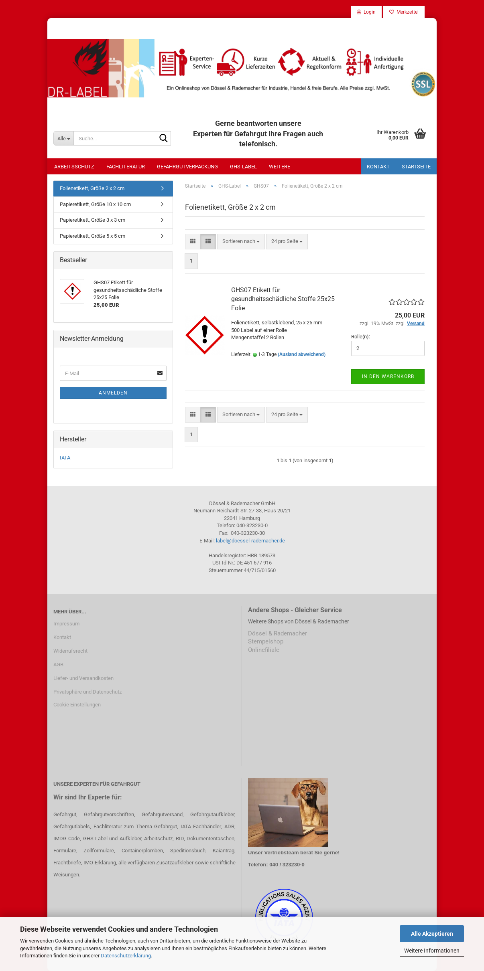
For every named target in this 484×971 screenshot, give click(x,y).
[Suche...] (63, 138)
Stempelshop (265, 641)
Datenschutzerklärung (126, 956)
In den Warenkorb (388, 376)
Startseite (416, 167)
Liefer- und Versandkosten (83, 678)
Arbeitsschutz (74, 167)
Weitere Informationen (432, 950)
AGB (58, 664)
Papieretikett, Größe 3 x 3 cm (92, 220)
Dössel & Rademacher (277, 633)
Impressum (66, 624)
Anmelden (113, 393)
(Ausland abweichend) (301, 354)
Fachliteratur (125, 167)
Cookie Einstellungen (77, 705)
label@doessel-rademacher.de (250, 541)
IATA (65, 458)
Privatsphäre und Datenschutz (87, 692)
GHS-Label (243, 167)
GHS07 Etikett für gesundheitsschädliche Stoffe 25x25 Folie (283, 299)
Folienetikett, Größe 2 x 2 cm (92, 188)
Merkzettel (404, 12)
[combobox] (241, 241)
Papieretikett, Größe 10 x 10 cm (95, 204)
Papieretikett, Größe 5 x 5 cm (92, 236)
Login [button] (366, 12)
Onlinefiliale (263, 649)
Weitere (279, 167)
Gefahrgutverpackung (187, 167)
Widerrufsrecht (70, 651)
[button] (193, 241)
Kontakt (378, 167)
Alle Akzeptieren (432, 934)
